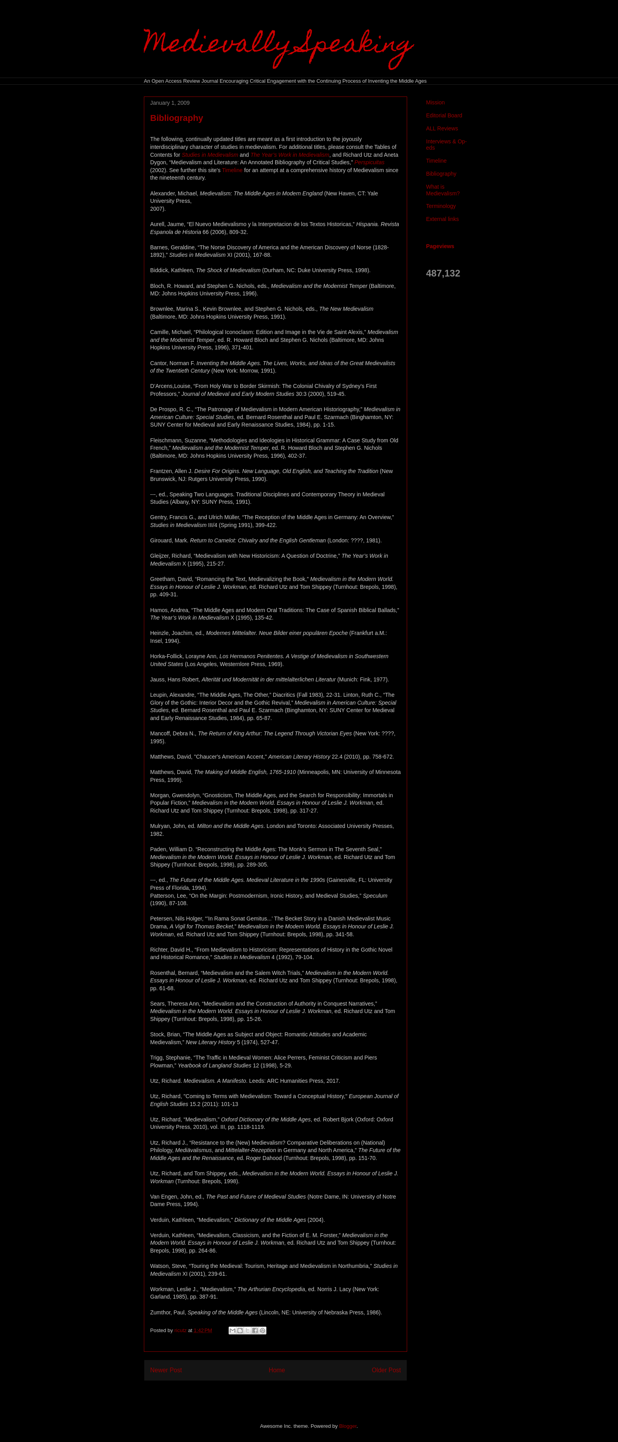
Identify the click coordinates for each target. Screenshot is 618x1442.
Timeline (232, 170)
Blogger (347, 1426)
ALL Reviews (442, 128)
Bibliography (441, 174)
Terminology (441, 206)
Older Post (386, 1370)
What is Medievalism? (443, 190)
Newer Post (166, 1370)
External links (442, 219)
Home (277, 1370)
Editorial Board (444, 115)
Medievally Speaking (278, 45)
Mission (435, 102)
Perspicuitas (369, 162)
